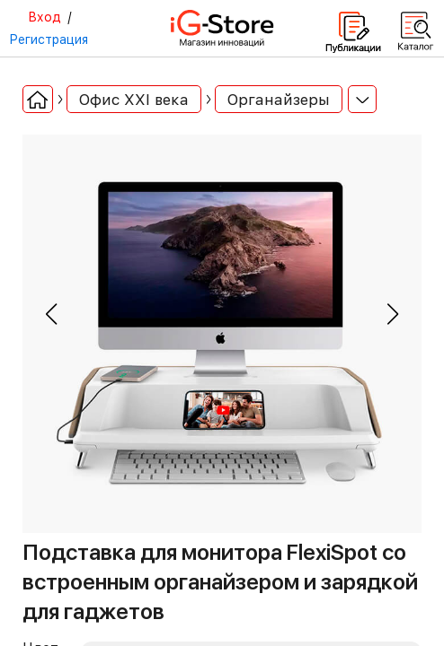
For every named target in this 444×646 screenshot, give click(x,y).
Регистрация (48, 39)
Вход (44, 17)
